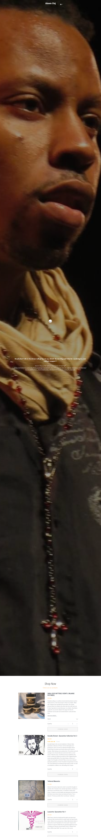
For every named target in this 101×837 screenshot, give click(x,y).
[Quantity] (72, 724)
